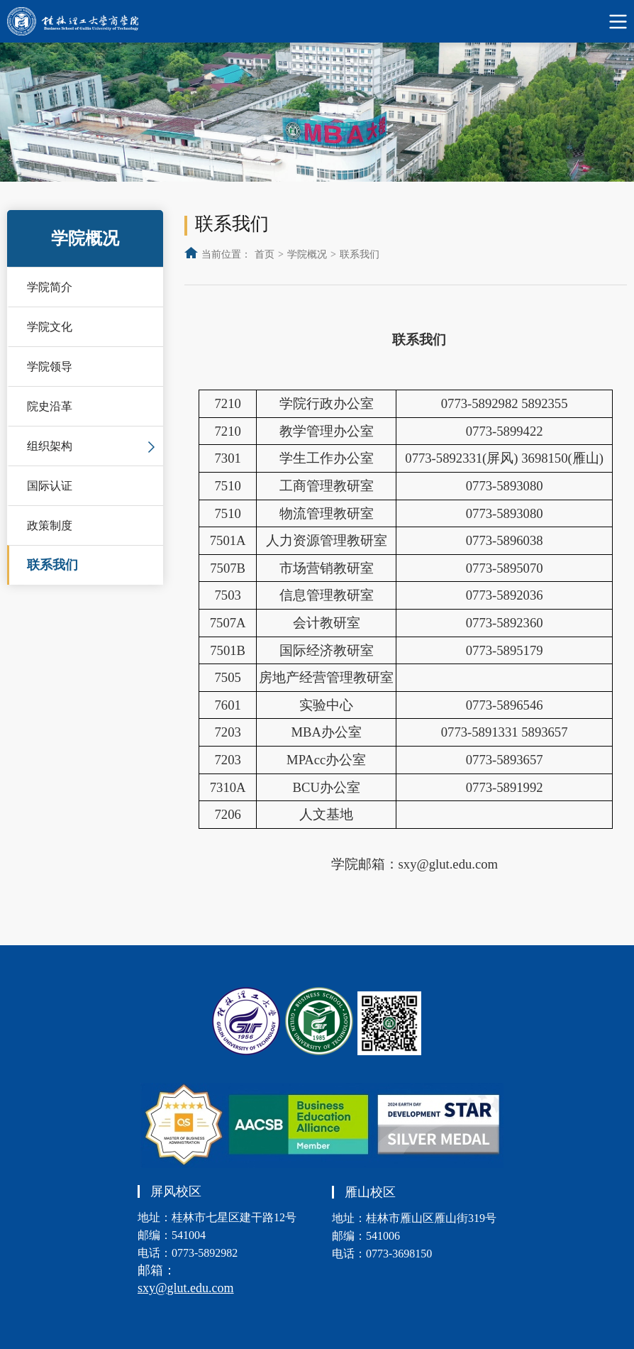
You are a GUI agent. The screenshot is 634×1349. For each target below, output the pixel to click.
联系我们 (52, 565)
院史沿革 (49, 406)
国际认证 (49, 486)
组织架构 (49, 446)
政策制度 (49, 525)
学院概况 (307, 254)
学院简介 (49, 287)
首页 (264, 254)
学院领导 (49, 366)
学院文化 (49, 327)
